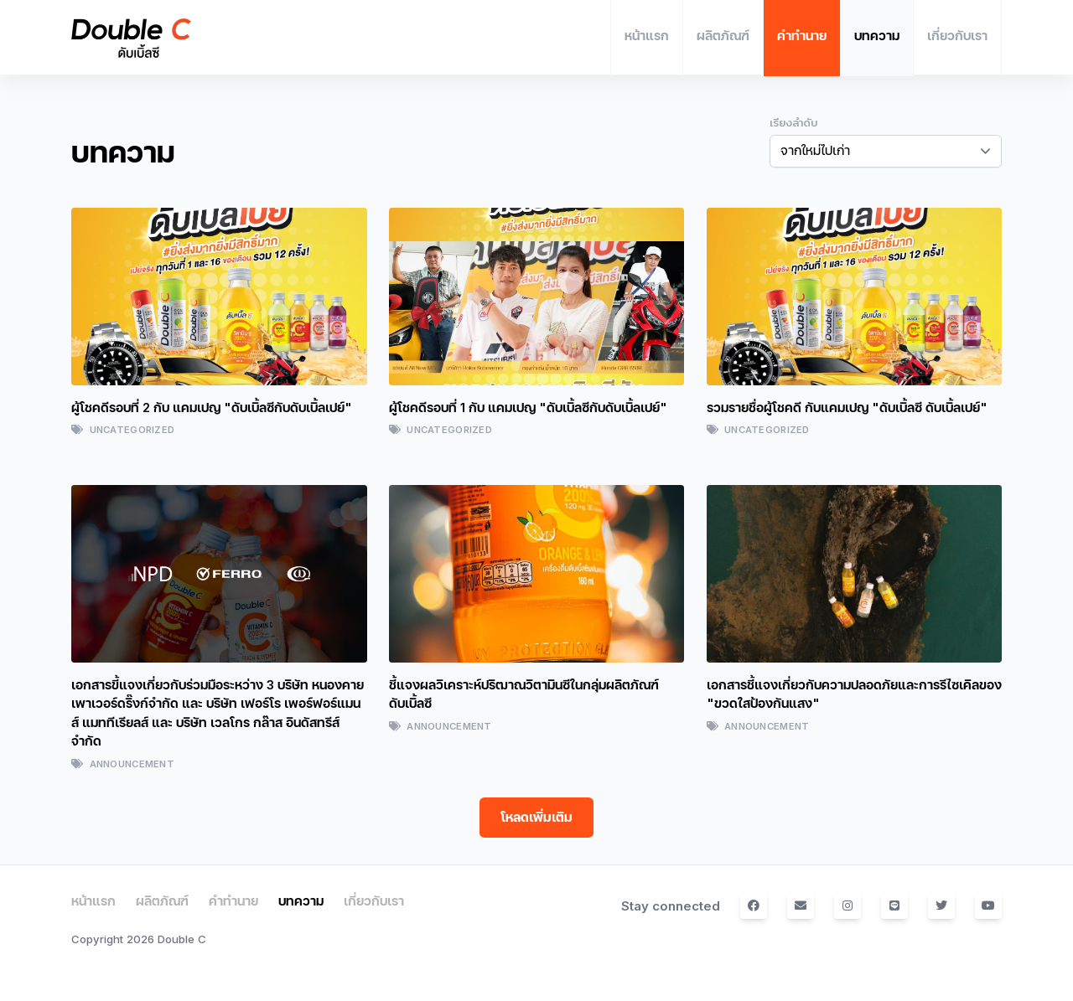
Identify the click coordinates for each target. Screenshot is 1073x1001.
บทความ (301, 901)
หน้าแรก (93, 901)
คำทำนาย (233, 901)
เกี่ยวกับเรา (374, 901)
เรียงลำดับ (793, 124)
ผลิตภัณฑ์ (162, 901)
